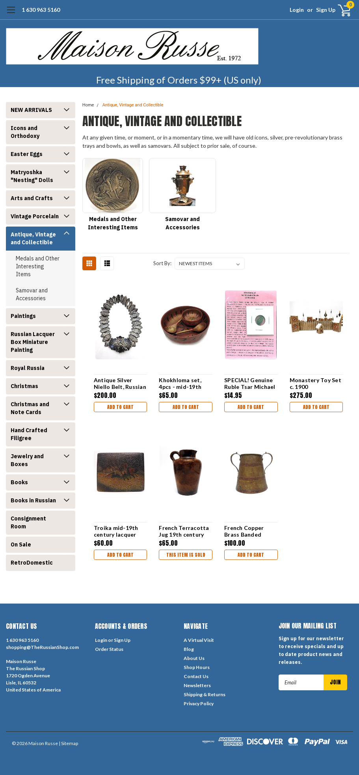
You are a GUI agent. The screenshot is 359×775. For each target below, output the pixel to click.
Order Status (109, 649)
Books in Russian (33, 500)
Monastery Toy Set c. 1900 (315, 383)
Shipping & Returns (204, 694)
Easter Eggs (27, 154)
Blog (189, 649)
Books (19, 482)
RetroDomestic (32, 562)
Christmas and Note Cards (30, 408)
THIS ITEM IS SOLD (185, 554)
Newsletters (197, 685)
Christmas (24, 386)
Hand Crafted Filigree (29, 434)
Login (297, 9)
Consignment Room (28, 522)
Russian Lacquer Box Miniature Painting (33, 342)
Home (88, 105)
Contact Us (196, 676)
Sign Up (325, 9)
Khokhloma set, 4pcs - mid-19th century (180, 383)
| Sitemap (68, 743)
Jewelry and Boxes (27, 460)
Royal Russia (28, 368)
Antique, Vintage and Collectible (33, 238)
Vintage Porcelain (35, 216)
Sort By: (162, 263)
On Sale (21, 544)
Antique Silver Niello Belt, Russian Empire (120, 383)
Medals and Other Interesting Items (38, 266)
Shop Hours (197, 667)
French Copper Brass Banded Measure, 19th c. (246, 531)
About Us (194, 658)
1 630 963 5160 (41, 9)
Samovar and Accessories (32, 294)
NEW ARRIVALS (31, 109)
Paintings (23, 316)
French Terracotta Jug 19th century (184, 531)
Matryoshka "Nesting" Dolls (32, 176)
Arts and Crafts (32, 198)
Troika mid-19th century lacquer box (116, 531)
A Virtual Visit (199, 640)
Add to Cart (120, 407)
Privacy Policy (199, 703)
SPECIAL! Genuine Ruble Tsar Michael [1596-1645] (249, 383)
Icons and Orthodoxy (25, 132)
